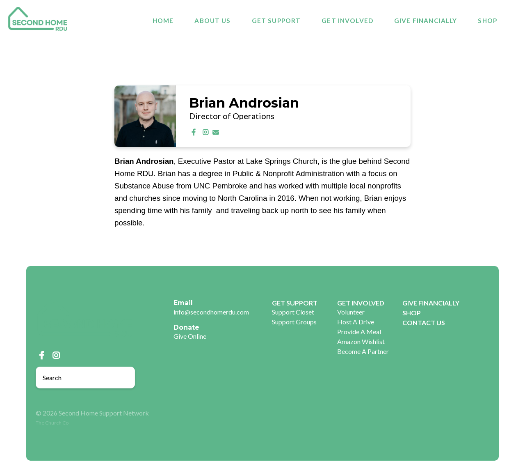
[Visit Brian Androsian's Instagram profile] (206, 132)
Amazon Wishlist (361, 341)
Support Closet (293, 312)
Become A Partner (363, 351)
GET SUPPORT (276, 21)
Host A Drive (355, 322)
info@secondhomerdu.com (211, 312)
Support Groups (294, 322)
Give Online (189, 336)
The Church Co (52, 423)
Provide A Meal (359, 331)
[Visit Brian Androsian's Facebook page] (195, 132)
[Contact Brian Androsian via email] (215, 132)
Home (163, 21)
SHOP (487, 21)
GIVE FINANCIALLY (425, 21)
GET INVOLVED (347, 21)
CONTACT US (423, 322)
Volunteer (351, 312)
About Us (212, 21)
